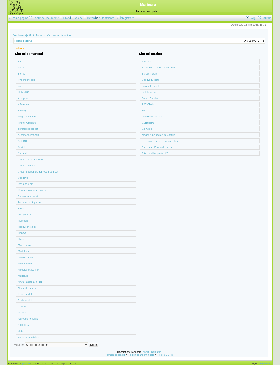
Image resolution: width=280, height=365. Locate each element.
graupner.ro (24, 214)
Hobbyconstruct (27, 226)
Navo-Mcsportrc (27, 287)
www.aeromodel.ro (28, 336)
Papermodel (25, 294)
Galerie (78, 18)
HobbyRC (23, 92)
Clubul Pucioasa (27, 165)
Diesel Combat (150, 98)
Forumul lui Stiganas (29, 202)
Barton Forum (150, 73)
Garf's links (148, 122)
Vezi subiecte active (59, 35)
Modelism (23, 251)
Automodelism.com (29, 134)
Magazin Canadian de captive (158, 134)
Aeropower (24, 98)
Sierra (21, 73)
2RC (20, 330)
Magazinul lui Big (27, 116)
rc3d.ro (22, 306)
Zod (20, 85)
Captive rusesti (150, 79)
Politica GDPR (165, 354)
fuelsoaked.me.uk (152, 116)
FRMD (21, 208)
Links (66, 18)
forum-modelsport (28, 196)
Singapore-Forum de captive (158, 147)
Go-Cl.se (147, 128)
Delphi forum (149, 92)
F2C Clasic (148, 104)
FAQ (250, 18)
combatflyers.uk (151, 85)
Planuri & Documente (46, 18)
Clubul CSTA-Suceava (30, 159)
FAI (144, 110)
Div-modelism (25, 183)
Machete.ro (24, 245)
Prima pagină (23, 40)
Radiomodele (25, 300)
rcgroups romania (28, 318)
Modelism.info (26, 257)
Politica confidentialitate (141, 354)
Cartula (22, 147)
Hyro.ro (22, 239)
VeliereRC (23, 324)
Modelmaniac (25, 263)
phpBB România (152, 351)
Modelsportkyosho (28, 269)
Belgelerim (265, 363)
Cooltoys (23, 177)
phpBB (26, 363)
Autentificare (104, 18)
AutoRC (22, 141)
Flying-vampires (27, 122)
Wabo (21, 67)
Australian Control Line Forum (159, 67)
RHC (20, 61)
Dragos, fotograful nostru (32, 190)
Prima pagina (20, 18)
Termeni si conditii (115, 354)
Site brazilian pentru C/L (155, 153)
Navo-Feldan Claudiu (30, 281)
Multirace (23, 275)
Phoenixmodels (26, 79)
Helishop (23, 220)
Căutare (264, 18)
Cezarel (22, 153)
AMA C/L (147, 61)
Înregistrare (125, 18)
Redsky (22, 110)
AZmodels (23, 104)
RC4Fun (22, 312)
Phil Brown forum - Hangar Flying (160, 141)
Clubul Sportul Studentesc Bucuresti (38, 171)
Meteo (90, 18)
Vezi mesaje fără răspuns (29, 35)
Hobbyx (22, 232)
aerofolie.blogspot (28, 128)
